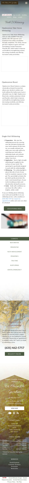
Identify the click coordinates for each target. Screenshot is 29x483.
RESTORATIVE (14, 242)
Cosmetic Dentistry (14, 464)
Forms (14, 427)
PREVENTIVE (14, 247)
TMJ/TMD (14, 261)
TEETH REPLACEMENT (14, 252)
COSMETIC (14, 238)
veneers (9, 17)
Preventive (14, 466)
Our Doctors (14, 431)
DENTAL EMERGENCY (14, 270)
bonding (24, 15)
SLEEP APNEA (14, 265)
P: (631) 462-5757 (14, 397)
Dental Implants (14, 462)
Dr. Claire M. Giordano (9, 3)
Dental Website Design (15, 478)
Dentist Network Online (20, 480)
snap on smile (16, 15)
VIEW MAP (14, 408)
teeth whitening (6, 15)
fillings (15, 17)
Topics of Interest (14, 429)
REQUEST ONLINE (14, 354)
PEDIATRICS (14, 256)
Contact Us (14, 423)
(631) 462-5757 (7, 199)
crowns (20, 17)
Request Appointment (14, 425)
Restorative (14, 468)
